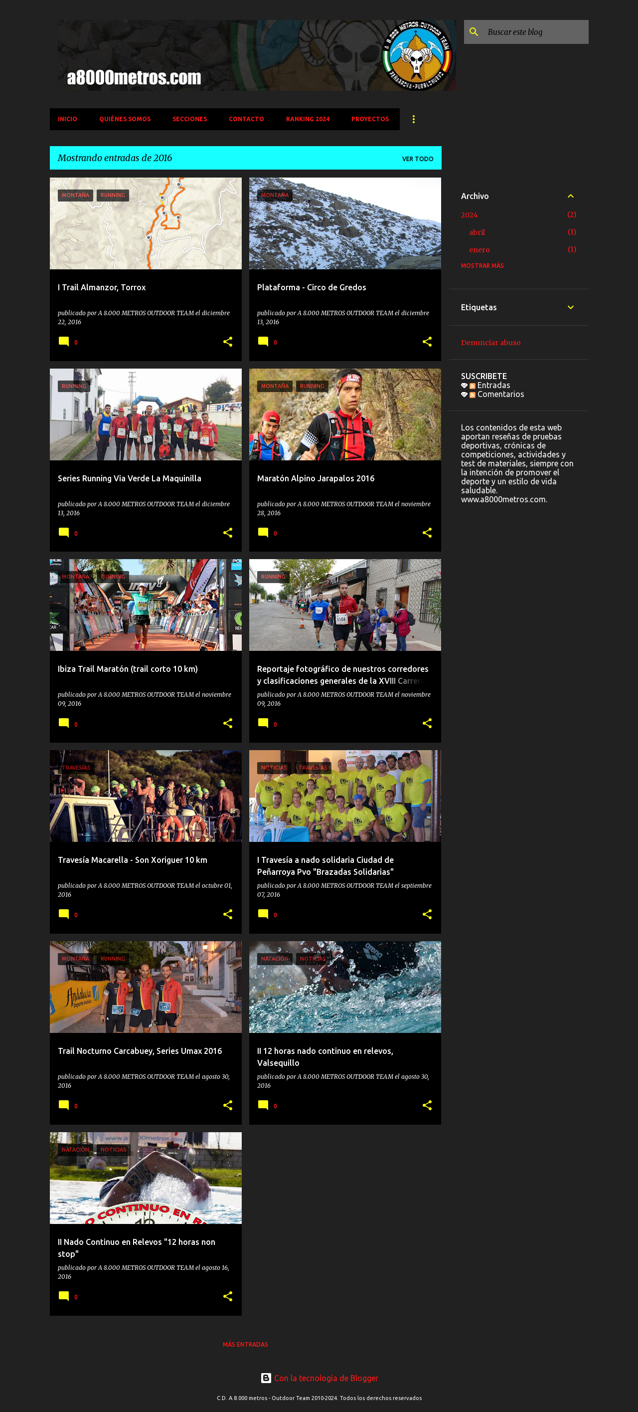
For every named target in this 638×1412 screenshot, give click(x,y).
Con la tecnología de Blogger (319, 1378)
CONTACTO (246, 119)
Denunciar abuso (491, 342)
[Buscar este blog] (536, 32)
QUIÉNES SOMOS (125, 119)
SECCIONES (189, 119)
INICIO (67, 119)
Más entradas (245, 1344)
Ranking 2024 (307, 119)
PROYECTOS (370, 119)
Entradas (490, 385)
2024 (469, 214)
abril (477, 232)
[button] (228, 342)
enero (479, 249)
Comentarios (497, 394)
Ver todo (418, 159)
